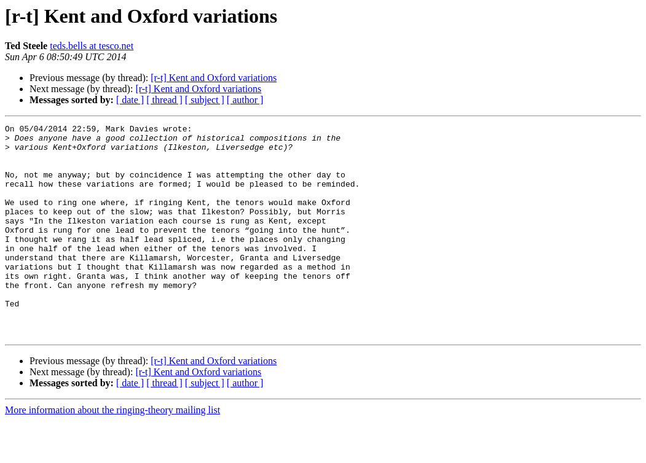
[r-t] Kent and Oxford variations (214, 77)
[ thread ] (164, 100)
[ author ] (245, 100)
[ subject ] (204, 100)
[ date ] (130, 100)
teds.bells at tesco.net (91, 46)
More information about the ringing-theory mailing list (112, 452)
